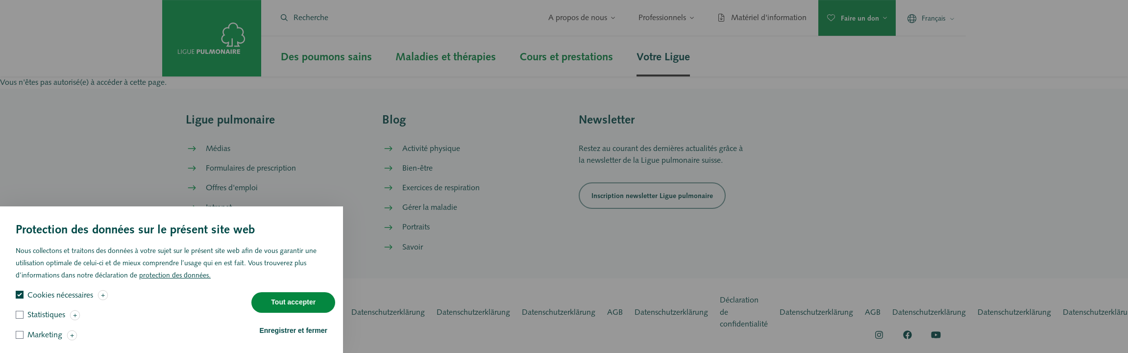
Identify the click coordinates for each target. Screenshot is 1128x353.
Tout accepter (293, 308)
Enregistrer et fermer (293, 336)
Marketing (44, 340)
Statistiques (46, 320)
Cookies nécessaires (60, 300)
